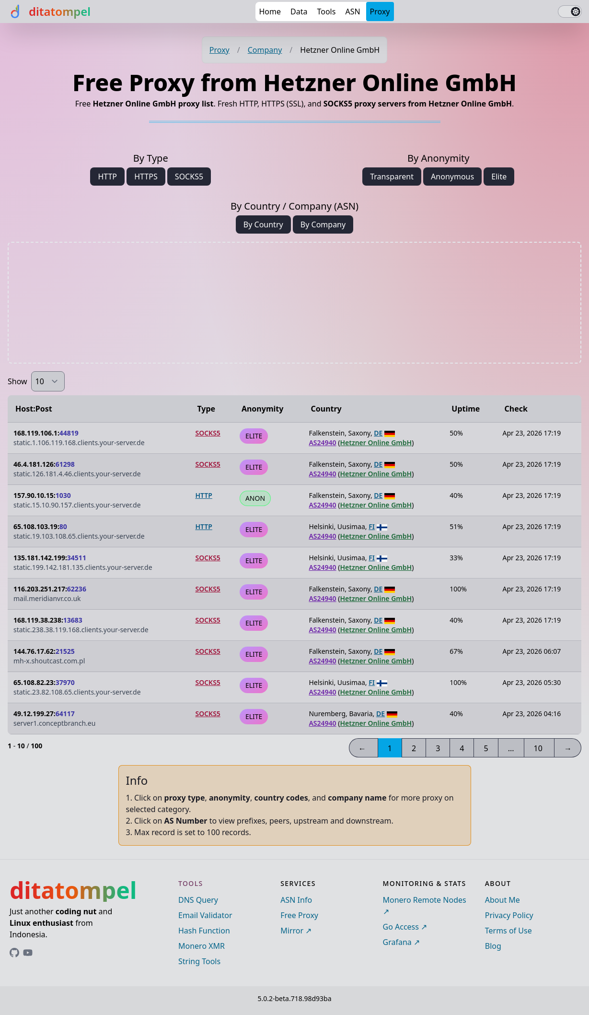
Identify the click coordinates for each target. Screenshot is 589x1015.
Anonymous (452, 176)
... (511, 748)
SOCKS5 (189, 176)
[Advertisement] (294, 303)
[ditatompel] (49, 11)
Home (270, 11)
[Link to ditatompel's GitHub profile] (14, 952)
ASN (352, 11)
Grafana (397, 942)
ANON (255, 498)
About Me (502, 900)
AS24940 (322, 442)
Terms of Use (508, 930)
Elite (499, 176)
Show (17, 381)
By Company (323, 224)
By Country (263, 224)
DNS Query (198, 900)
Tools (326, 11)
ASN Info (296, 900)
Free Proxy (299, 915)
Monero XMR (201, 946)
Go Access (401, 926)
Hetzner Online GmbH (376, 442)
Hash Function (204, 930)
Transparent (392, 176)
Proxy (380, 11)
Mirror (291, 930)
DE (378, 432)
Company (265, 50)
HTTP (107, 176)
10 (538, 748)
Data (298, 11)
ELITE (253, 435)
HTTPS (145, 176)
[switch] (569, 11)
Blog (493, 946)
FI (372, 526)
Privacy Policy (509, 915)
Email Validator (205, 915)
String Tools (199, 961)
